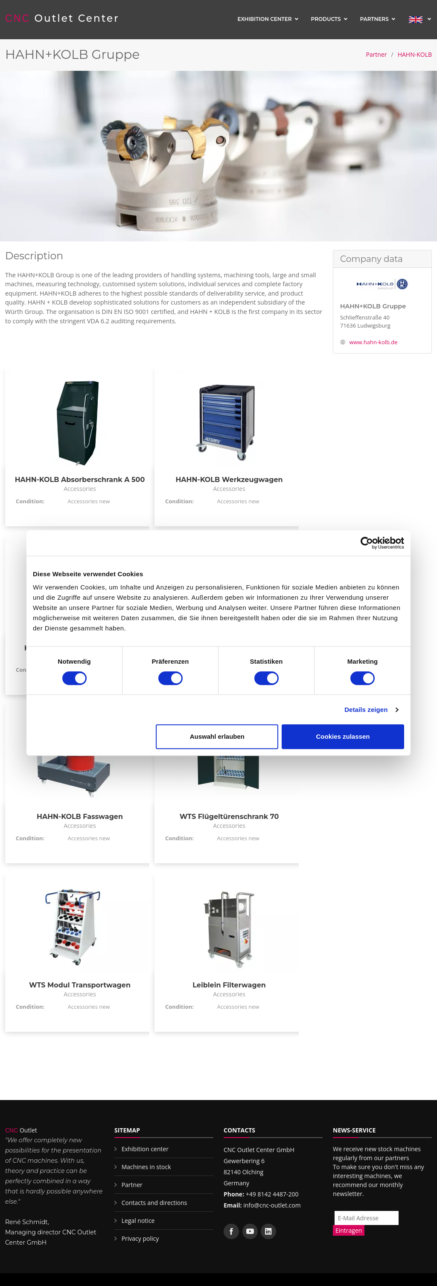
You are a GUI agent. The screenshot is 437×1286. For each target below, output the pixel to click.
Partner (376, 54)
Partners (374, 19)
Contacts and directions (154, 1203)
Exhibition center (264, 19)
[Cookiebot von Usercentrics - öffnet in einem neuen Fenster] (366, 543)
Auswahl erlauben (217, 736)
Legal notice (138, 1220)
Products (326, 19)
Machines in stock (146, 1167)
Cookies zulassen (343, 736)
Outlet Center (62, 18)
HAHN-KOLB (415, 54)
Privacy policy (140, 1238)
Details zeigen (365, 709)
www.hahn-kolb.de (373, 342)
